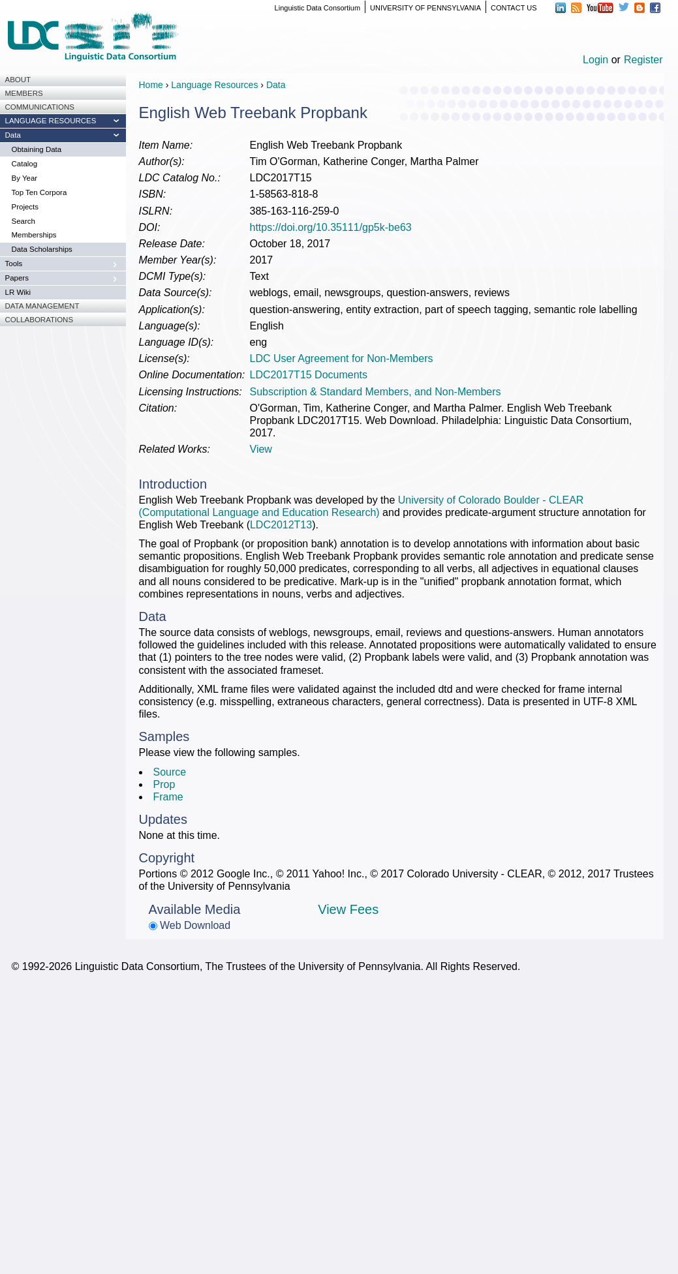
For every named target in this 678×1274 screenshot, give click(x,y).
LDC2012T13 (281, 524)
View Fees (348, 909)
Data (276, 85)
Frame (168, 796)
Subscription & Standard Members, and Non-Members (375, 391)
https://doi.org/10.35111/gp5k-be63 (331, 227)
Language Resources (214, 85)
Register (643, 59)
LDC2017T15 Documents (309, 374)
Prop (164, 784)
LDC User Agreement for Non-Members (341, 358)
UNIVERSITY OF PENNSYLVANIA (425, 8)
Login (595, 59)
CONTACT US (514, 8)
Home (151, 85)
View (261, 449)
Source (170, 772)
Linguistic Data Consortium (317, 8)
